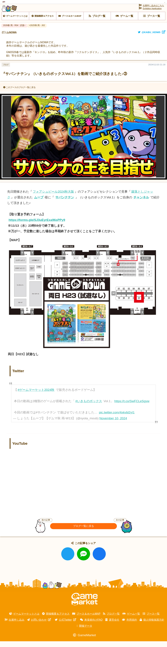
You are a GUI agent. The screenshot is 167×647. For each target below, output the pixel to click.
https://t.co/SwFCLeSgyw (131, 410)
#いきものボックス (88, 410)
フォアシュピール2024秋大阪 (53, 201)
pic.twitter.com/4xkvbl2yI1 (117, 422)
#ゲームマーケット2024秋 (36, 399)
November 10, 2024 (113, 427)
